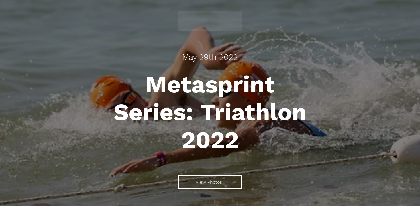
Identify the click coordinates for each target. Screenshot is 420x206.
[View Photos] (210, 182)
